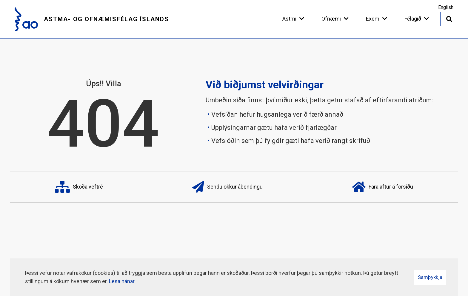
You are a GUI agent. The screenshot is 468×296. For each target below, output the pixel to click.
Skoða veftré (79, 187)
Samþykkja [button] (430, 277)
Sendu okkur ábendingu (227, 187)
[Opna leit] (449, 18)
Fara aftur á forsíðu (382, 187)
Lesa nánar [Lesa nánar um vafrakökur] (122, 281)
